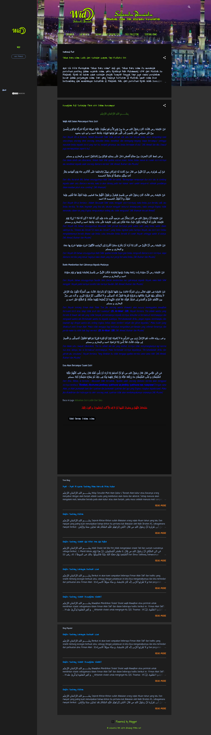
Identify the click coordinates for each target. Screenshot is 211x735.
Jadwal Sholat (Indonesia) (107, 34)
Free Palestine (132, 34)
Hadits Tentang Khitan (73, 514)
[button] (164, 58)
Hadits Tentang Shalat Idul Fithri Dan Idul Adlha (85, 541)
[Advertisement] (182, 84)
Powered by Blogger (124, 722)
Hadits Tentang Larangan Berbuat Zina (81, 569)
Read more (160, 505)
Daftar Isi (84, 34)
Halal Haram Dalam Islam (81, 419)
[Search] (189, 7)
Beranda (70, 34)
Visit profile (18, 56)
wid (18, 47)
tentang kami (151, 34)
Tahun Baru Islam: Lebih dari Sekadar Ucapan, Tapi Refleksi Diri (94, 58)
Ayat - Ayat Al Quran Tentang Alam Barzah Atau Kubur (89, 486)
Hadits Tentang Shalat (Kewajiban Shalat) (82, 597)
